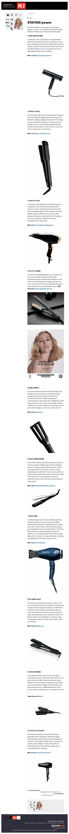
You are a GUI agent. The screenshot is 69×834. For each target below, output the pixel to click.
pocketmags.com (59, 828)
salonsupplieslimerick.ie (43, 289)
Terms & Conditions (52, 823)
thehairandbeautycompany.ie (45, 486)
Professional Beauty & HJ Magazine (56, 821)
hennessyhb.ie (40, 543)
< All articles (30, 13)
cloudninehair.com (43, 133)
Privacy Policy (32, 823)
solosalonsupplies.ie (44, 55)
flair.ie (41, 696)
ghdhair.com (39, 626)
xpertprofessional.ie (43, 753)
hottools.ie (39, 412)
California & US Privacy (42, 823)
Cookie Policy (61, 823)
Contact (26, 823)
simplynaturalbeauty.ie (45, 225)
